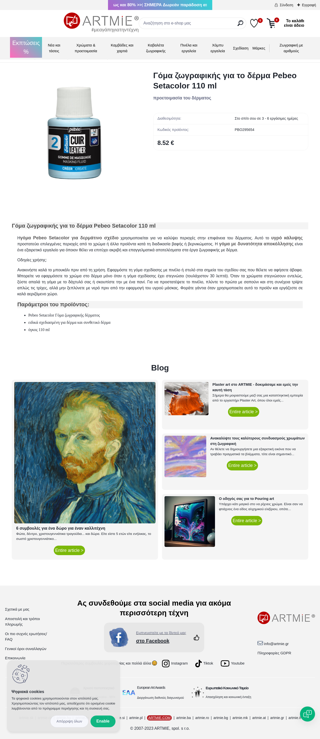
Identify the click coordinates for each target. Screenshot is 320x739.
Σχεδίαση (240, 48)
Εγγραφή (309, 5)
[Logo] (49, 22)
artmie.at (259, 718)
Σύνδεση (286, 5)
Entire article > (69, 550)
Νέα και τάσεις (54, 48)
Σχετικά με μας (17, 609)
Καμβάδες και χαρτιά (122, 48)
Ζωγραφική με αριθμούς (291, 48)
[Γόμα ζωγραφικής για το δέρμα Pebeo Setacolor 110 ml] (74, 133)
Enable (103, 721)
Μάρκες (258, 48)
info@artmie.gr (276, 644)
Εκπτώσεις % (26, 47)
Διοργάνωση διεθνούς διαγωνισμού (160, 698)
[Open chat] (307, 714)
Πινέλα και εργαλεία (189, 48)
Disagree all (69, 721)
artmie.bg (221, 718)
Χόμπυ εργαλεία (217, 48)
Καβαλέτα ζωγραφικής (156, 48)
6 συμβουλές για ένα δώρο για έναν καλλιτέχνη (60, 528)
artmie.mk (240, 718)
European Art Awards (151, 688)
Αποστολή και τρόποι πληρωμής (22, 622)
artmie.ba (183, 718)
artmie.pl (136, 718)
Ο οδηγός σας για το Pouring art (246, 499)
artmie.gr (277, 718)
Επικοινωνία (15, 658)
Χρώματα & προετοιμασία (86, 48)
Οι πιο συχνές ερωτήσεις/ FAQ (26, 637)
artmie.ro (202, 718)
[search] (205, 25)
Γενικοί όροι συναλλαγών (25, 649)
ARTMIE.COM (159, 718)
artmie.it (294, 718)
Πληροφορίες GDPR (274, 653)
